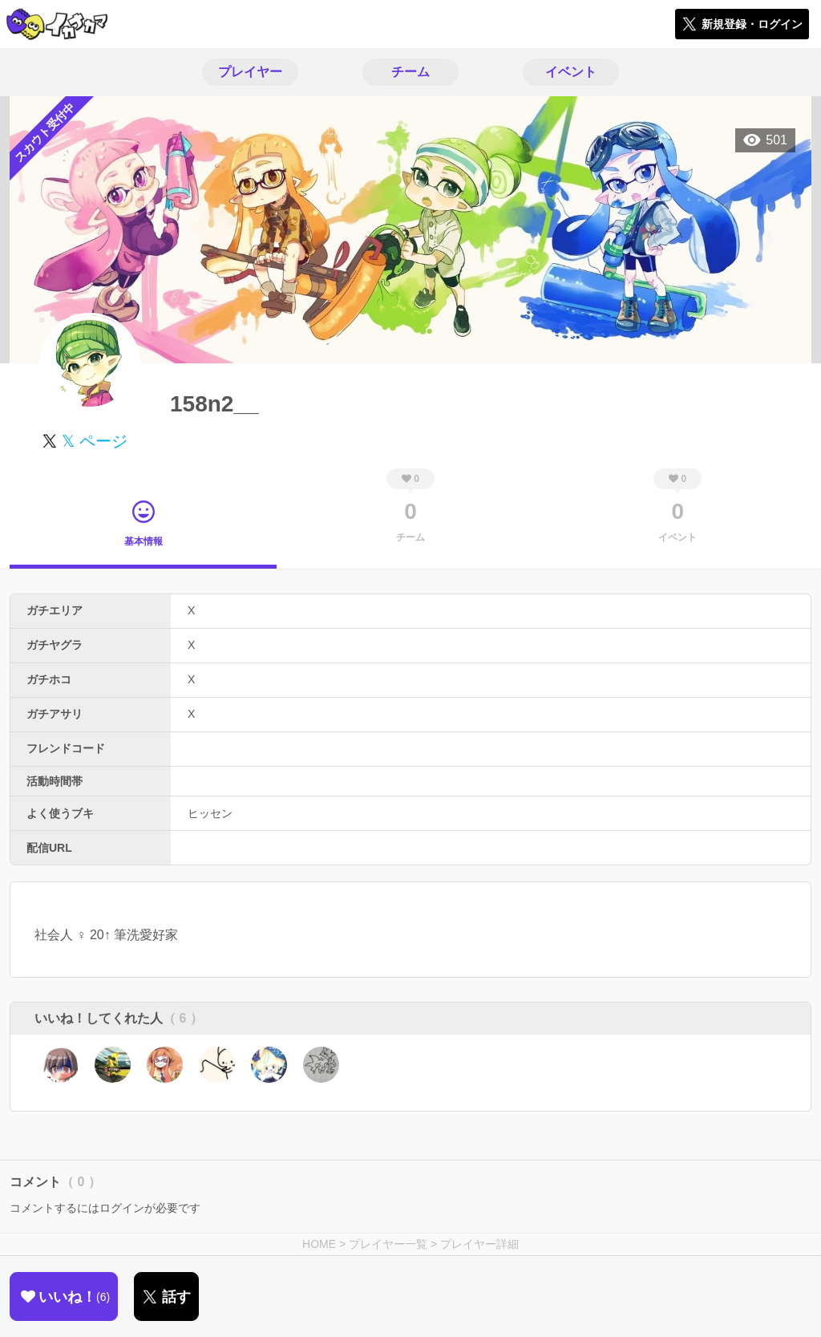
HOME (319, 1244)
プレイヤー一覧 (388, 1244)
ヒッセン (210, 813)
